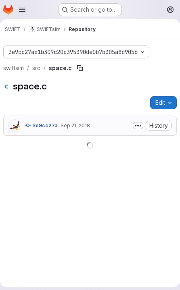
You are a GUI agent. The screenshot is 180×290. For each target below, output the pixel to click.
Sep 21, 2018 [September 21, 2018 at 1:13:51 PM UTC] (75, 125)
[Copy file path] (79, 68)
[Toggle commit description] (138, 125)
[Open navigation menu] (22, 9)
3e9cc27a (41, 125)
